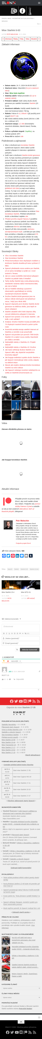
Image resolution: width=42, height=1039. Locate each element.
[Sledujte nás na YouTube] (20, 701)
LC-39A (21, 124)
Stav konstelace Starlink (14, 258)
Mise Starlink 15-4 (8, 592)
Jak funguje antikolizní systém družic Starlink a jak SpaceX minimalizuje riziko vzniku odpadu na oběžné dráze (22, 359)
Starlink (32, 103)
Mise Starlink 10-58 (8, 740)
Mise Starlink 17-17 (8, 747)
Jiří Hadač (31, 598)
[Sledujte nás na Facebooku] (11, 701)
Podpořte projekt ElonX (23, 543)
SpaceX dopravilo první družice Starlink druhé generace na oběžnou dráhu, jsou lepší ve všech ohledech (22, 306)
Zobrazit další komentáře (21, 868)
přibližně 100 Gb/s (12, 188)
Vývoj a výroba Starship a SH (12, 730)
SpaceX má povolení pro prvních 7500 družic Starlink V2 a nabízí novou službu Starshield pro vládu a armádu (22, 337)
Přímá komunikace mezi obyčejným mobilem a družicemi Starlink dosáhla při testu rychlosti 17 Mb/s (22, 263)
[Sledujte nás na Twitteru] (16, 701)
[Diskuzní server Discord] (25, 701)
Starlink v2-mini (34, 569)
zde (22, 136)
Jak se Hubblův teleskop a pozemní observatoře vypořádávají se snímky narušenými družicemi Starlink (18, 291)
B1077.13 (14, 116)
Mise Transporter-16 (9, 745)
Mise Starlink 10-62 (8, 750)
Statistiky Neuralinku (9, 724)
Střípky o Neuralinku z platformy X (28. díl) (25, 851)
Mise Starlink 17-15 (8, 752)
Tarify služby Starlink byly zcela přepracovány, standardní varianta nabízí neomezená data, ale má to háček (22, 283)
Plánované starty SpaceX (10, 727)
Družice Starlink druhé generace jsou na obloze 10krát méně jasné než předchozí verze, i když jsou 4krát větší (20, 298)
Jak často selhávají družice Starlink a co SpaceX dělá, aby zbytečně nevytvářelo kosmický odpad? (20, 352)
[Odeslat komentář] (29, 649)
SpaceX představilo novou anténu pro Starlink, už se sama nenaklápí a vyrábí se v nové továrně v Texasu (22, 270)
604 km (16, 227)
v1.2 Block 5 (23, 113)
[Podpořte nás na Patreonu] (29, 701)
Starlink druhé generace (31, 155)
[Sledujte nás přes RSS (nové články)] (34, 701)
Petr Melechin (12, 34)
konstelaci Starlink (27, 145)
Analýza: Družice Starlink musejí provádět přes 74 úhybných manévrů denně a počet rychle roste (22, 324)
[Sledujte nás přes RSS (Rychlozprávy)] (38, 701)
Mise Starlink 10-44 (8, 742)
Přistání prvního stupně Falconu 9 (17, 219)
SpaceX (5, 21)
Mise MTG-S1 (26, 592)
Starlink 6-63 (24, 569)
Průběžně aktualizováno (23, 18)
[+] (28, 633)
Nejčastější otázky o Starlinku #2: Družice (20, 347)
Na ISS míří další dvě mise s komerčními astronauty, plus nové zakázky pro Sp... (23, 940)
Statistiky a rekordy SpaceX (11, 732)
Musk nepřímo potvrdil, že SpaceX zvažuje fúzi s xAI (21, 908)
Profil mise (6, 18)
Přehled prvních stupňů (10, 737)
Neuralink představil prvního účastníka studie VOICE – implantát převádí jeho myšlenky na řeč (21, 824)
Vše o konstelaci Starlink (14, 256)
